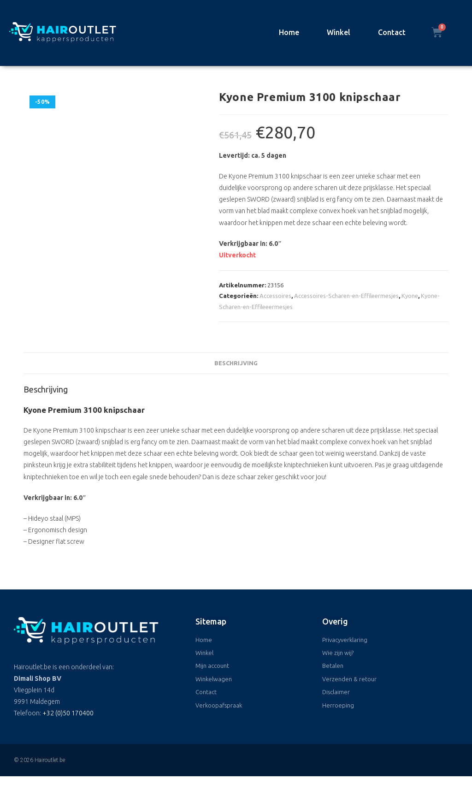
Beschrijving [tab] (236, 363)
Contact (392, 32)
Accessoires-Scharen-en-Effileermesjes (346, 295)
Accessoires (275, 295)
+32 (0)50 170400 (68, 713)
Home (289, 32)
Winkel (338, 32)
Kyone (409, 295)
